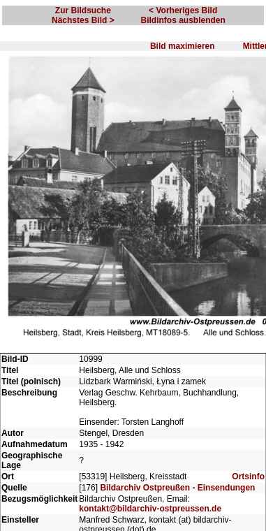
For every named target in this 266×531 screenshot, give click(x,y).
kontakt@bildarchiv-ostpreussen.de (150, 509)
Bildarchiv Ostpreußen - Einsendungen (177, 488)
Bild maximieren (182, 46)
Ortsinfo (248, 476)
